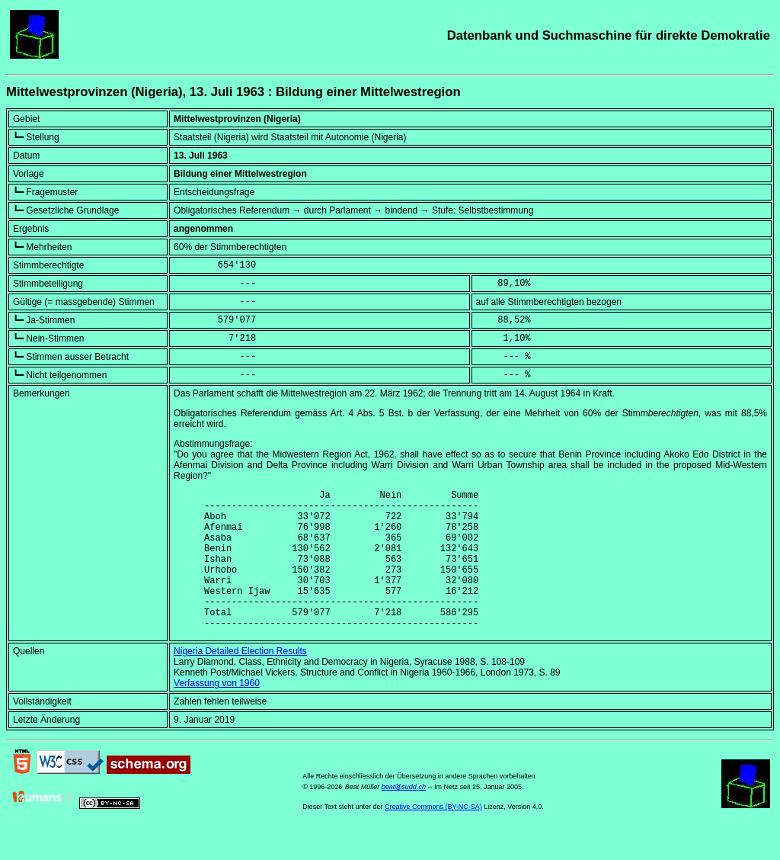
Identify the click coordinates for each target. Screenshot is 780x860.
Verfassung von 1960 (217, 713)
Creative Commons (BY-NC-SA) (433, 836)
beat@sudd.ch (404, 816)
